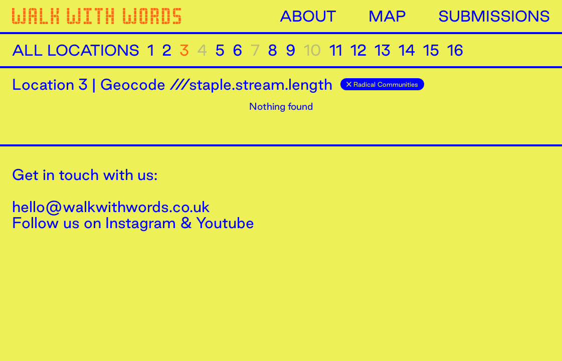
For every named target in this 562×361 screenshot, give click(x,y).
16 (455, 50)
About (308, 16)
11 (335, 50)
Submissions (494, 16)
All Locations (75, 50)
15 (431, 50)
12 (358, 50)
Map (387, 16)
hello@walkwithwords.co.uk (111, 206)
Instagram (140, 222)
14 (407, 50)
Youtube (225, 222)
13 (382, 50)
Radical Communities (382, 84)
